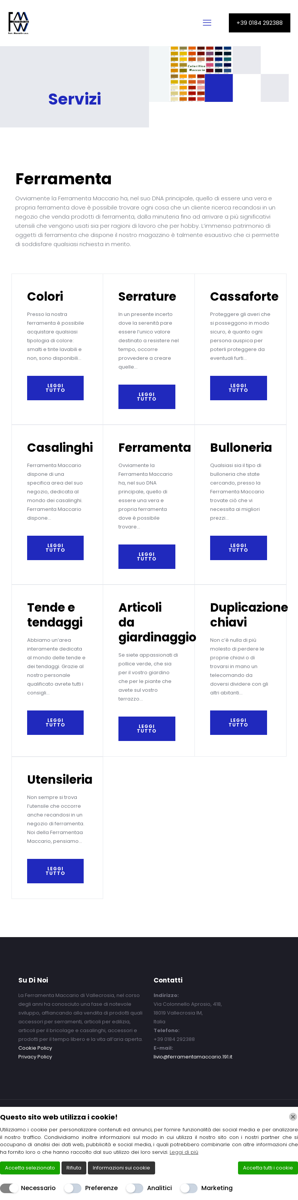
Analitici (159, 1188)
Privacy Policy (35, 1056)
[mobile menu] (207, 22)
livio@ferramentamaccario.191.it (193, 1056)
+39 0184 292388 (259, 23)
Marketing (217, 1188)
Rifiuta (73, 1167)
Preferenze (101, 1188)
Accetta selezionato (30, 1167)
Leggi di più (184, 1152)
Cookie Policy (35, 1048)
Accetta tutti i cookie (268, 1167)
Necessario (38, 1188)
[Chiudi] (293, 1117)
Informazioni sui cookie (121, 1167)
